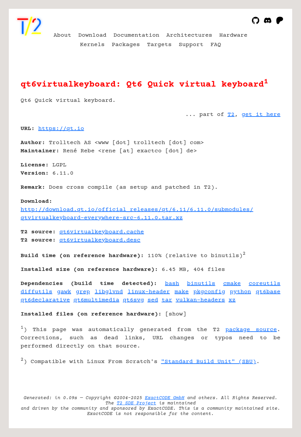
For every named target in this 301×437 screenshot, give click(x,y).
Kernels (92, 44)
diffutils (36, 291)
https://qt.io (61, 128)
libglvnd (109, 291)
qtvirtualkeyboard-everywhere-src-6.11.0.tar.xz (102, 218)
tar (167, 300)
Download (92, 35)
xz (232, 300)
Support (191, 44)
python (240, 291)
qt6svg (133, 300)
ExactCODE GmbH (164, 398)
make (182, 291)
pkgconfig (209, 291)
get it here (261, 114)
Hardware (233, 35)
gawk (64, 291)
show (176, 314)
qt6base (268, 291)
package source (251, 329)
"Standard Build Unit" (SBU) (208, 361)
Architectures (189, 35)
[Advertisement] (262, 163)
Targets (159, 44)
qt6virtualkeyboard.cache (101, 232)
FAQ (215, 44)
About (62, 35)
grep (83, 291)
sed (153, 300)
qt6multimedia (96, 300)
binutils (201, 283)
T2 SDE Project (136, 403)
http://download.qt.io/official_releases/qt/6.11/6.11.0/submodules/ (137, 209)
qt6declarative (45, 300)
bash (172, 283)
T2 (231, 114)
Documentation (136, 35)
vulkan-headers (200, 300)
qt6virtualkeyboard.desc (100, 240)
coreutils (264, 283)
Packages (126, 44)
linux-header (149, 291)
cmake (232, 283)
